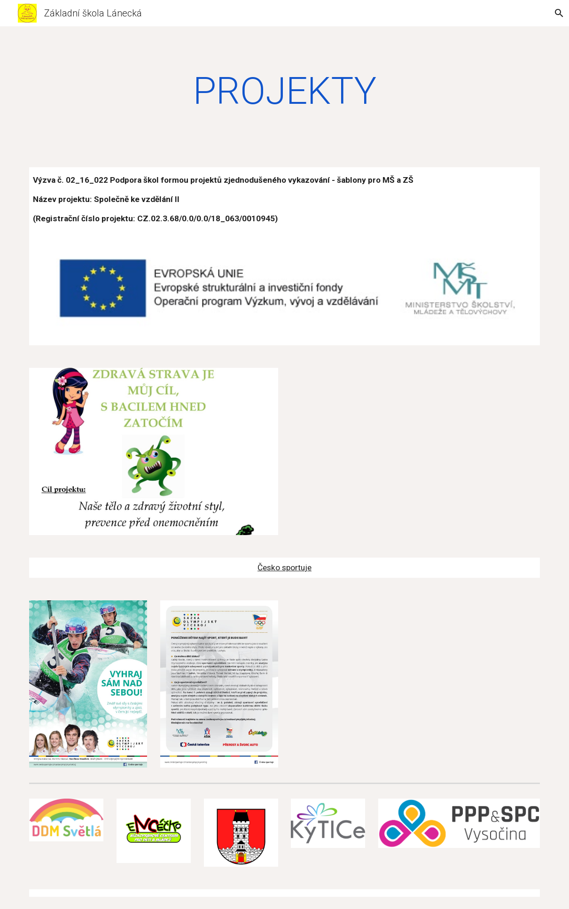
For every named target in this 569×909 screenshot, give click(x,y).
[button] (557, 13)
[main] (284, 91)
